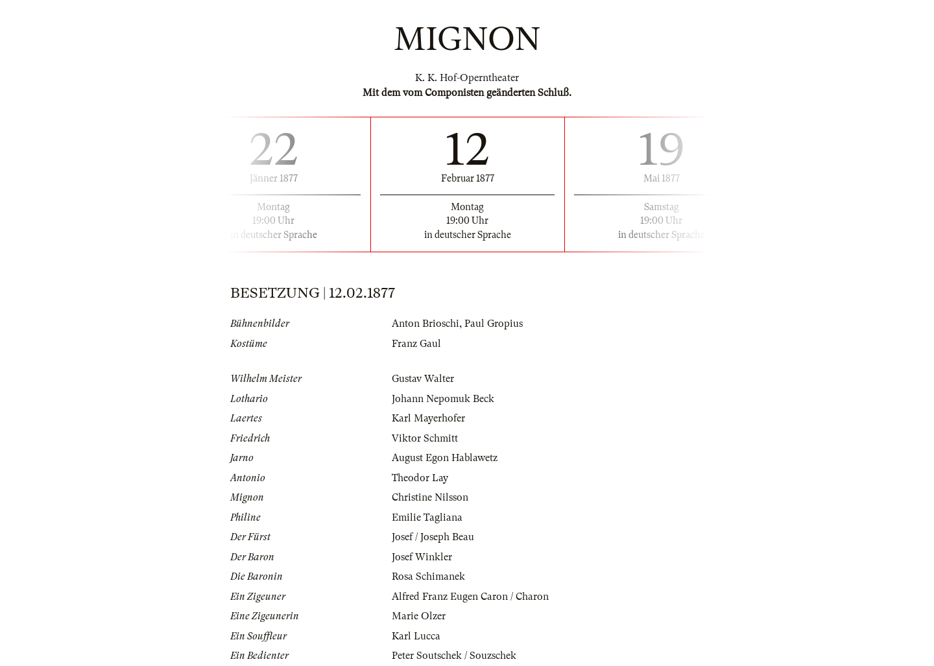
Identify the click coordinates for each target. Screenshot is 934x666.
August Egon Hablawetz (444, 458)
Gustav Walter (423, 379)
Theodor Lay (420, 478)
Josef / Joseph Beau (433, 537)
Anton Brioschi (425, 323)
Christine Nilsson (430, 497)
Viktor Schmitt (425, 438)
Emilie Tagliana (427, 517)
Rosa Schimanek (428, 576)
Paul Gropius (493, 323)
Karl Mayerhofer (428, 418)
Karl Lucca (416, 636)
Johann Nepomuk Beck (443, 399)
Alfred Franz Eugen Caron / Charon (470, 596)
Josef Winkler (422, 557)
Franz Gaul (416, 344)
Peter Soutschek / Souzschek (454, 655)
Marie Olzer (419, 616)
